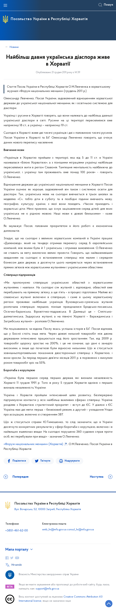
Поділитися (19, 461)
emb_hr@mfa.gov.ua (54, 529)
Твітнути (45, 461)
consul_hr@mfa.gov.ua (80, 529)
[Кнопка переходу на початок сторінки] (108, 603)
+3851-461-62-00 (16, 530)
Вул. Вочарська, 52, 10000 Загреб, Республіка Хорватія (47, 509)
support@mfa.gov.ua (47, 588)
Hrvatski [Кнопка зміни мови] (16, 564)
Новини (14, 47)
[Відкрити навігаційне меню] (5, 5)
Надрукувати (72, 461)
